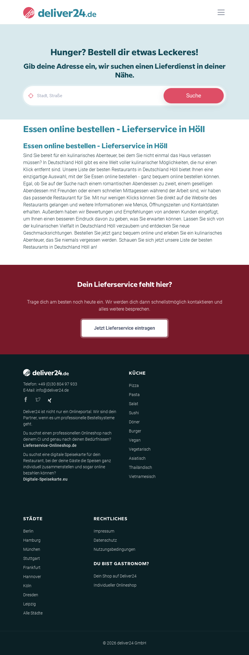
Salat (133, 403)
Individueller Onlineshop (115, 585)
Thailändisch (140, 467)
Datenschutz (105, 540)
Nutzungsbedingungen (114, 549)
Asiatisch (137, 458)
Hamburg (32, 540)
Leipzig (29, 604)
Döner (134, 422)
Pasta (134, 394)
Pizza (134, 385)
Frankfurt (32, 567)
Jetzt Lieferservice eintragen (124, 328)
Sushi (134, 412)
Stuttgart (31, 558)
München (31, 549)
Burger (135, 431)
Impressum (104, 531)
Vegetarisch (140, 449)
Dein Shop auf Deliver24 (115, 576)
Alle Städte (33, 613)
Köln (27, 585)
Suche (193, 95)
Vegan (135, 440)
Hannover (32, 576)
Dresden (30, 594)
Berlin (28, 531)
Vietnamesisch (142, 476)
